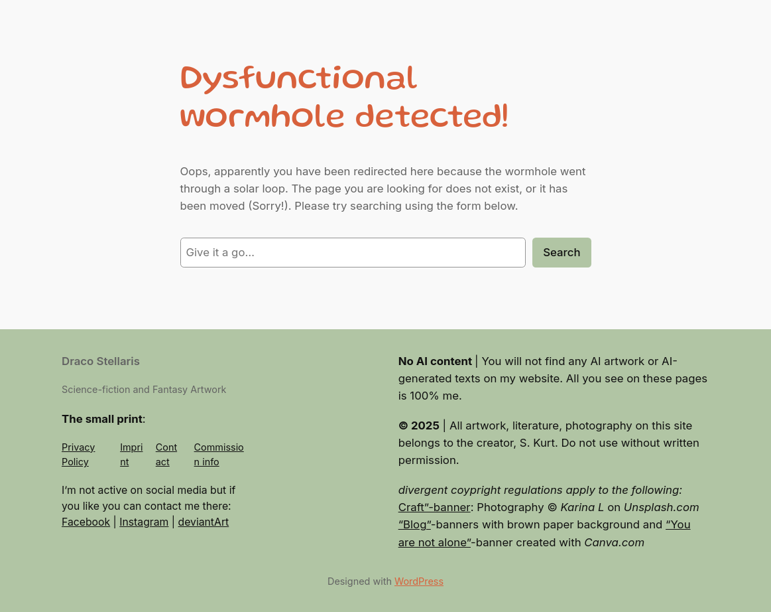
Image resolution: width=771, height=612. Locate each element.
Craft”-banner (434, 507)
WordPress (419, 581)
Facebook (86, 522)
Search (561, 252)
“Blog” (414, 524)
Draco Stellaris (101, 361)
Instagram (143, 522)
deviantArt (203, 522)
